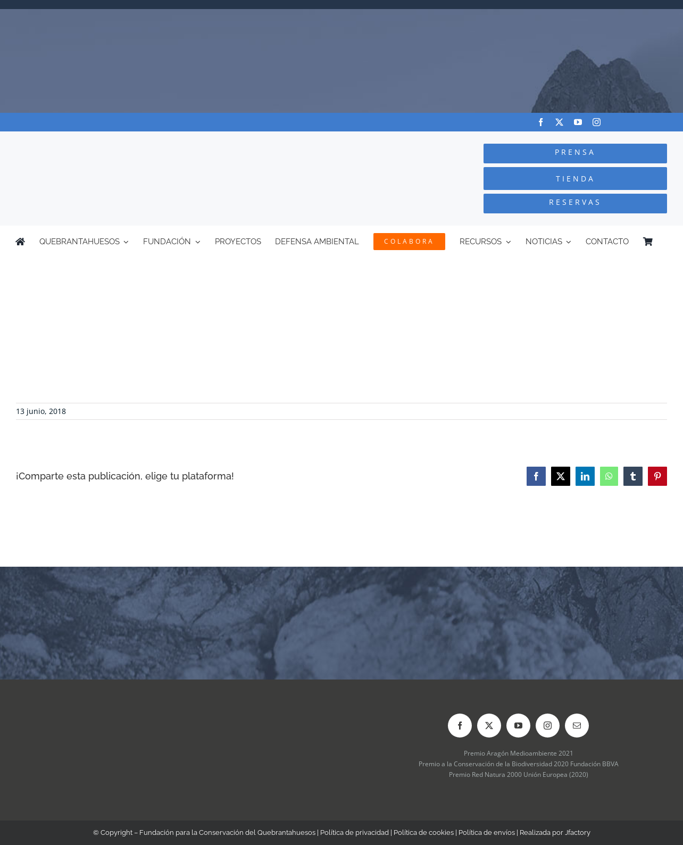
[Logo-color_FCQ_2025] (128, 141)
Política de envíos (487, 832)
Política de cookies (424, 832)
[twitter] (559, 122)
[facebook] (541, 122)
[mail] (577, 726)
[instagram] (597, 122)
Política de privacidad (354, 832)
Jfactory (577, 832)
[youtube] (578, 122)
